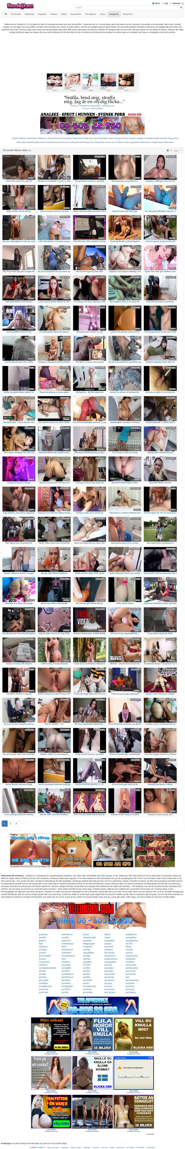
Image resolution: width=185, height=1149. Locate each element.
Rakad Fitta (99, 142)
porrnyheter (109, 992)
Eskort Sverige (115, 138)
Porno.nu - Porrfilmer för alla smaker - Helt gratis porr (92, 106)
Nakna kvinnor (40, 142)
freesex (42, 959)
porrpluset (109, 980)
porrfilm (42, 937)
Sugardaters (134, 142)
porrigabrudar (45, 986)
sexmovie (109, 946)
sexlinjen (108, 950)
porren (86, 983)
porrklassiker (132, 968)
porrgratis (66, 965)
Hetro (157, 3)
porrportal (109, 977)
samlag (86, 950)
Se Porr (129, 944)
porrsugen (44, 980)
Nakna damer (146, 142)
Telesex (51, 138)
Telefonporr (88, 138)
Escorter (64, 142)
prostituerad (67, 950)
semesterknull (68, 956)
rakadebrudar (89, 937)
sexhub (129, 950)
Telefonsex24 (77, 138)
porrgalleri (66, 968)
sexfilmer (130, 962)
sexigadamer (132, 940)
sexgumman (131, 956)
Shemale (176, 3)
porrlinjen (130, 983)
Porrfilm (86, 965)
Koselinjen (67, 138)
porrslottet (88, 992)
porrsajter (109, 968)
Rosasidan (148, 138)
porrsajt (42, 977)
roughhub (87, 946)
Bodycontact (173, 138)
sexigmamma (110, 959)
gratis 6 (42, 940)
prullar (86, 934)
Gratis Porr (89, 142)
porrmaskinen (132, 980)
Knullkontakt (74, 142)
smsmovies (44, 962)
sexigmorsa (109, 956)
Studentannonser (54, 142)
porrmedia (130, 974)
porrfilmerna (67, 974)
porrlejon (43, 950)
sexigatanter (110, 962)
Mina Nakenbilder (101, 138)
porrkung (130, 986)
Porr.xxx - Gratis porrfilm (92, 108)
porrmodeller (45, 956)
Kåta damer (169, 142)
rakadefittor (88, 953)
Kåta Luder (21, 142)
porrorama (109, 989)
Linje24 (15, 138)
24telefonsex (68, 944)
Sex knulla (109, 953)
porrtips (86, 956)
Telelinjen (22, 138)
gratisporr (43, 934)
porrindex (87, 989)
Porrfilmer (119, 142)
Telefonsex (42, 138)
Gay (166, 3)
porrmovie (130, 971)
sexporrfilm (109, 974)
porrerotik (87, 980)
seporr (107, 937)
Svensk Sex (110, 142)
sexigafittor (109, 940)
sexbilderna (67, 934)
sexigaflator (131, 937)
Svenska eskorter (129, 138)
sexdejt (42, 974)
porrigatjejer (67, 986)
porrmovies (131, 965)
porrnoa (108, 965)
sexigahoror (131, 934)
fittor (41, 944)
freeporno (66, 940)
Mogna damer (158, 142)
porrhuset (43, 989)
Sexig (128, 946)
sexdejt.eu (40, 1147)
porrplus (108, 983)
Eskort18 (163, 138)
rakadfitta (87, 962)
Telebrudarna (32, 138)
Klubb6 (157, 138)
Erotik (82, 142)
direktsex (43, 946)
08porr (107, 934)
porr (127, 977)
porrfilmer (66, 980)
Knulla (126, 142)
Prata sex (59, 138)
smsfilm (65, 937)
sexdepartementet (47, 968)
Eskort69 (30, 142)
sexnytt (107, 944)
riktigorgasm (89, 944)
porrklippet (131, 992)
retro (64, 959)
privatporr (87, 940)
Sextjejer (140, 138)
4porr (64, 946)
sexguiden (130, 959)
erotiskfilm (66, 953)
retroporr (66, 962)
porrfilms (66, 971)
